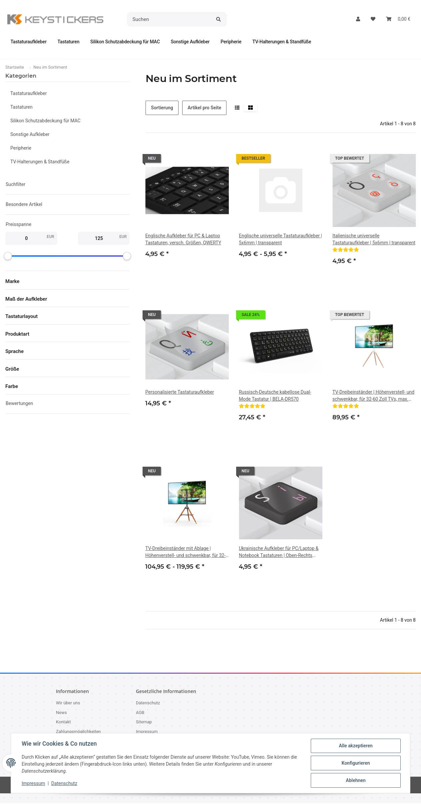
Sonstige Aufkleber (30, 134)
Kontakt (63, 722)
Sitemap (144, 722)
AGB (140, 712)
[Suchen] (169, 19)
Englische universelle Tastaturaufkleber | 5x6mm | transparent (280, 239)
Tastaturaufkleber (28, 93)
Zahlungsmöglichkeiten (78, 731)
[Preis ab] (26, 239)
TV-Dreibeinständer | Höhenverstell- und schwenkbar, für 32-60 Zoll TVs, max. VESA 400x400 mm (373, 396)
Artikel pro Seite (204, 108)
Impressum (33, 783)
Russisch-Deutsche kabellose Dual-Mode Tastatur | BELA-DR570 (275, 396)
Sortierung (162, 108)
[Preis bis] (99, 239)
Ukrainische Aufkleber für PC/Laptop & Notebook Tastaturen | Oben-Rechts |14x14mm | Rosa (278, 552)
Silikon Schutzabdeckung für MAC (45, 121)
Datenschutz (64, 783)
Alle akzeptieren (355, 745)
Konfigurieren (355, 763)
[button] (358, 19)
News (61, 712)
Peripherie (20, 148)
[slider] (8, 256)
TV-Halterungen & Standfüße (39, 162)
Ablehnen (355, 780)
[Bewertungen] (345, 250)
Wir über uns (68, 703)
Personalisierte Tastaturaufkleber (179, 392)
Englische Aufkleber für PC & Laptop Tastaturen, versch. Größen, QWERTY (183, 239)
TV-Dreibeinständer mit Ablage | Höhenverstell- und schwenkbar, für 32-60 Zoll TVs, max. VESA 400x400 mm (185, 552)
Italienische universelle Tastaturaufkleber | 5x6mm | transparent (373, 239)
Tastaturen (21, 107)
